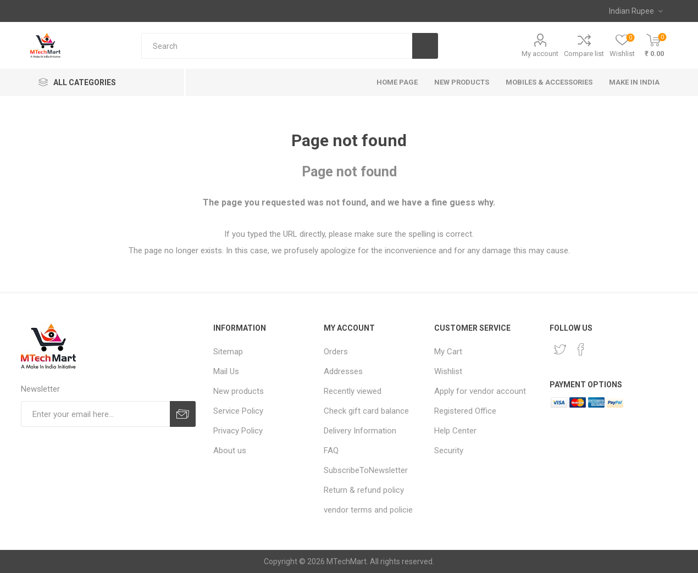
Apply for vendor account (480, 391)
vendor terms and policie (368, 510)
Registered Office (465, 411)
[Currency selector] (635, 11)
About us (229, 450)
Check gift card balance (366, 411)
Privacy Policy (238, 431)
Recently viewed (352, 391)
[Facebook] (581, 349)
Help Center (455, 431)
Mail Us (226, 371)
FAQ (331, 450)
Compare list (584, 53)
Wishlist (448, 371)
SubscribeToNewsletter (366, 470)
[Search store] (276, 46)
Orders (336, 352)
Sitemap (228, 352)
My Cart (448, 352)
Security (448, 450)
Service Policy (238, 411)
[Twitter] (560, 349)
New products (238, 391)
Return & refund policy (364, 490)
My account (540, 53)
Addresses (343, 371)
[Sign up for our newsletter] (95, 414)
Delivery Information (360, 431)
